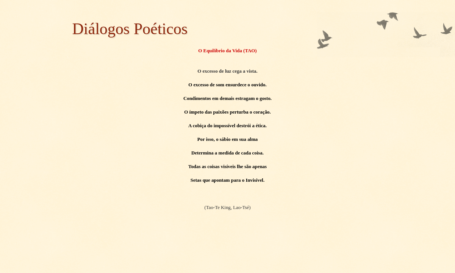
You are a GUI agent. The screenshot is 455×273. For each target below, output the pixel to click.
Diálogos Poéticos (130, 28)
